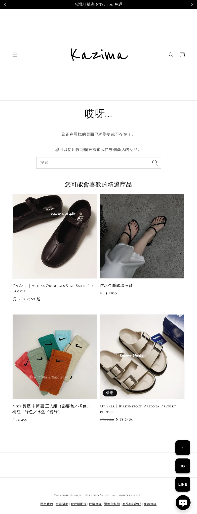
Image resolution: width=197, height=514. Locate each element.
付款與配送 (79, 504)
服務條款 (150, 504)
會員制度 (62, 504)
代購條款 (95, 504)
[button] (14, 54)
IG (183, 466)
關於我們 (46, 504)
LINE (183, 484)
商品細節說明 (131, 504)
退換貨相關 (112, 504)
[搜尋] (155, 162)
